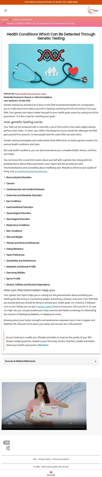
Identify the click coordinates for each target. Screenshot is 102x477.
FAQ (35, 459)
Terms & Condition (61, 459)
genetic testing (45, 306)
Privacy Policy (44, 459)
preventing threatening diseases (30, 171)
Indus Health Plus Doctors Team (30, 93)
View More (43, 345)
